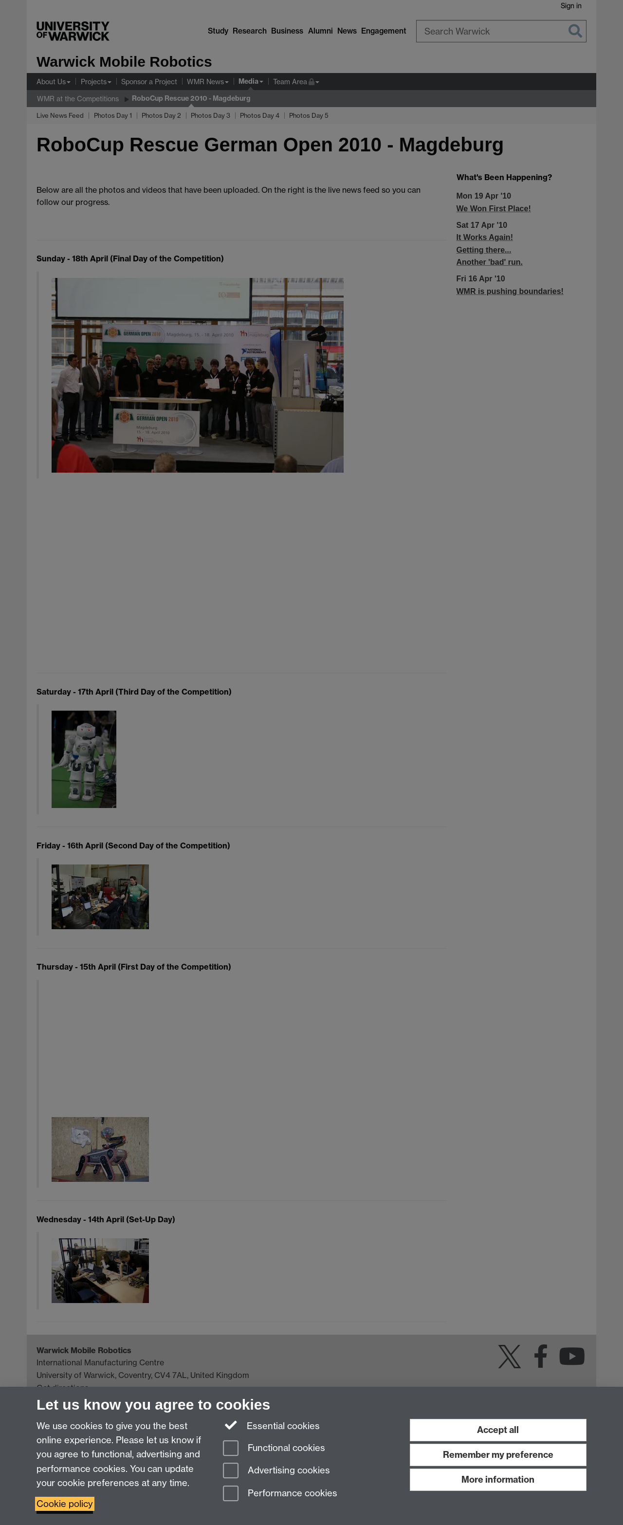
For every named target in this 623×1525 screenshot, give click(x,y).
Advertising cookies (276, 1471)
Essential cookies (271, 1425)
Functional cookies (274, 1449)
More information (497, 1479)
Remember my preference (498, 1454)
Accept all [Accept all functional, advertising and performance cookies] (498, 1429)
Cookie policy (65, 1503)
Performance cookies (280, 1494)
